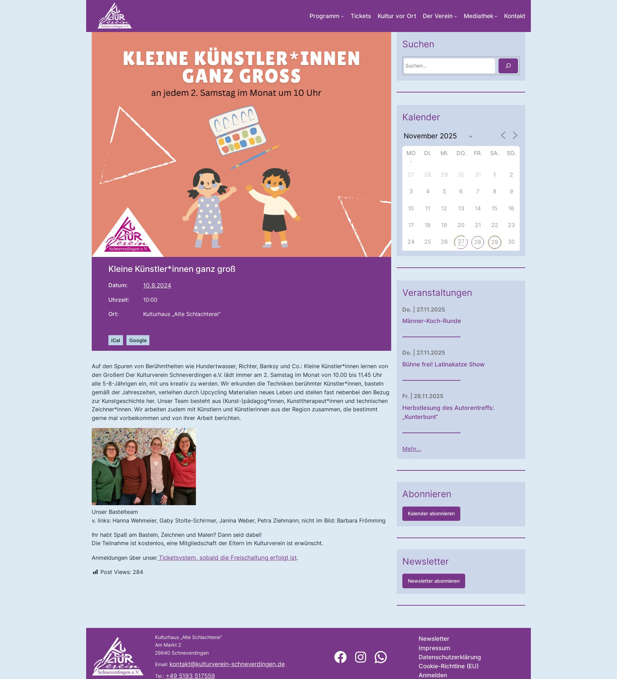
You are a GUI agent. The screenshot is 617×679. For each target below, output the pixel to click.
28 (501, 242)
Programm (324, 16)
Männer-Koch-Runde (455, 320)
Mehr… (435, 448)
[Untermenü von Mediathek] (495, 16)
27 (485, 241)
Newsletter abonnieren (457, 581)
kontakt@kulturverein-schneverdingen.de (227, 664)
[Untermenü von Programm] (342, 16)
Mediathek (478, 16)
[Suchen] (532, 65)
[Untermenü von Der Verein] (455, 16)
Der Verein (438, 16)
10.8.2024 (157, 285)
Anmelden (433, 675)
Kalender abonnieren (454, 513)
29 (518, 242)
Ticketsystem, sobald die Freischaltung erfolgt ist (227, 557)
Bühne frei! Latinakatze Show (467, 364)
